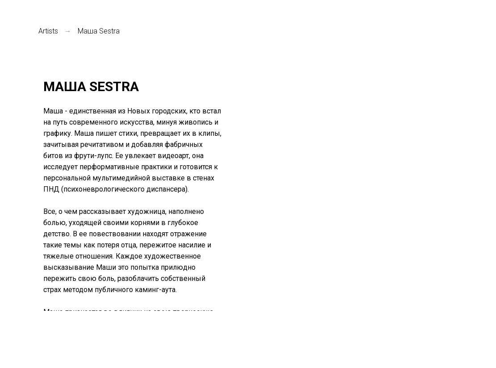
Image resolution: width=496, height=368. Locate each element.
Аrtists (48, 31)
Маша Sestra (99, 31)
